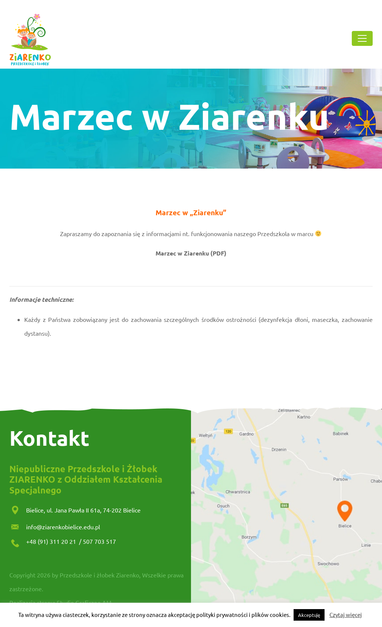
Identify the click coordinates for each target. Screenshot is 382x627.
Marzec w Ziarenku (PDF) (191, 253)
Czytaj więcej (345, 614)
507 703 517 (99, 541)
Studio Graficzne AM (84, 602)
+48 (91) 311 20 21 (52, 541)
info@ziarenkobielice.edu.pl (63, 526)
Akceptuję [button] (309, 615)
